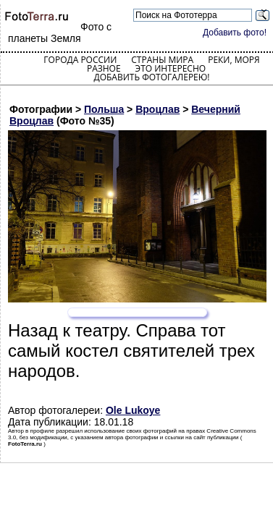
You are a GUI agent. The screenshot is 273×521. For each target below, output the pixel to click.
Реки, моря (233, 60)
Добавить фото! (234, 32)
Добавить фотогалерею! (151, 77)
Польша (104, 109)
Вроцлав (157, 109)
